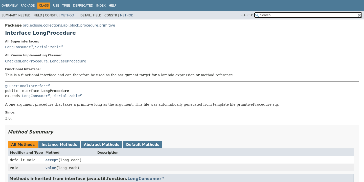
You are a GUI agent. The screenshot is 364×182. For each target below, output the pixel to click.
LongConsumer (18, 47)
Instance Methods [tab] (59, 145)
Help (113, 5)
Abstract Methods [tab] (101, 145)
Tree (66, 5)
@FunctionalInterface (26, 86)
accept (52, 160)
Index (101, 5)
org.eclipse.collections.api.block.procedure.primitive (69, 25)
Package (28, 5)
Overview (10, 5)
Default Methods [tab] (142, 145)
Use (56, 5)
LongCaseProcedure (68, 61)
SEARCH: (246, 15)
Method (67, 15)
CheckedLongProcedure (26, 61)
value (51, 168)
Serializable (48, 47)
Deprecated (83, 5)
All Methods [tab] (23, 145)
